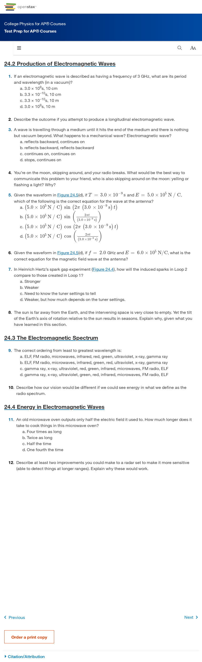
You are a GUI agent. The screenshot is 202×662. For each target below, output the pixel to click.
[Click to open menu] (19, 48)
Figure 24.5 (67, 194)
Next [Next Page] (192, 617)
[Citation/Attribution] (101, 656)
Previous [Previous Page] (13, 617)
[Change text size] (193, 48)
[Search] (180, 48)
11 (10, 419)
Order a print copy (29, 636)
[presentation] (107, 194)
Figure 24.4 (103, 269)
